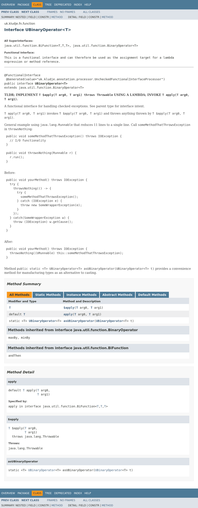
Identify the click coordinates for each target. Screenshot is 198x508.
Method (57, 17)
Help (87, 4)
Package (23, 4)
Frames (52, 11)
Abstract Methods (117, 294)
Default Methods (152, 294)
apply (67, 314)
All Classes (91, 11)
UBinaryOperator (42, 321)
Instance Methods (81, 294)
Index (78, 4)
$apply (68, 307)
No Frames (67, 11)
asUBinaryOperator (78, 321)
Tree (48, 4)
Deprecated (62, 4)
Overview (8, 4)
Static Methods (48, 294)
